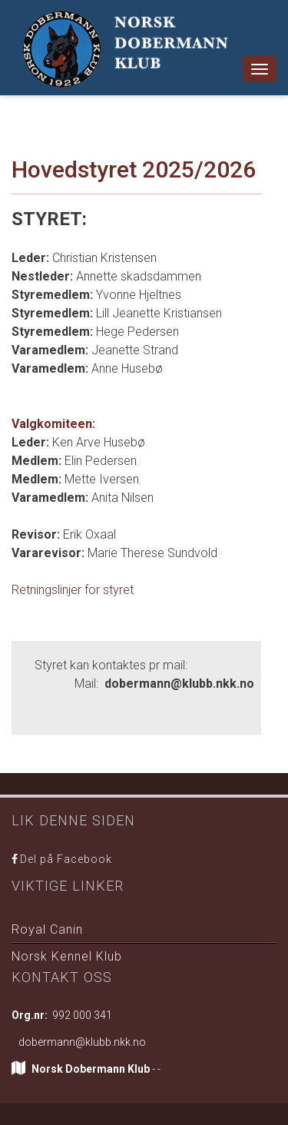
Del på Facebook (66, 859)
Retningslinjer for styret (73, 589)
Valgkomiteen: (53, 423)
